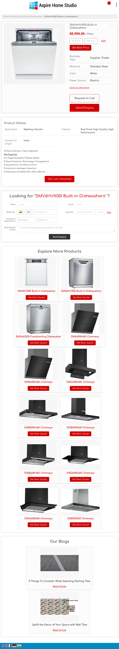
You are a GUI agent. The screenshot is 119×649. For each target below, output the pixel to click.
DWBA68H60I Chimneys (38, 473)
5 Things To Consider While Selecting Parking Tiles (59, 581)
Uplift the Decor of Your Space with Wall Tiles (59, 624)
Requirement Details (9, 228)
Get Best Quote (36, 297)
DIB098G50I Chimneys (80, 518)
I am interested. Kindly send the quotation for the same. (66, 228)
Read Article (59, 586)
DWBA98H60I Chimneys (38, 427)
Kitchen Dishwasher (32, 17)
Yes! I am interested (59, 179)
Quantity (69, 212)
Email (71, 204)
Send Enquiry (85, 107)
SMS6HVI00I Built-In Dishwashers (81, 291)
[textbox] (91, 41)
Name (12, 204)
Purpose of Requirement (9, 220)
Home (6, 17)
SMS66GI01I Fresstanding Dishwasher (38, 336)
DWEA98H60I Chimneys (81, 382)
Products (15, 17)
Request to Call (84, 98)
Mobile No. (10, 212)
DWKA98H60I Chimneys (85, 336)
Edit (103, 41)
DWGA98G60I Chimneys (80, 473)
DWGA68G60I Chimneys (38, 518)
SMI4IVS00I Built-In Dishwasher (37, 291)
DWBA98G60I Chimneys (81, 427)
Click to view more (79, 88)
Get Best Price (80, 47)
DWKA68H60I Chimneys (38, 382)
